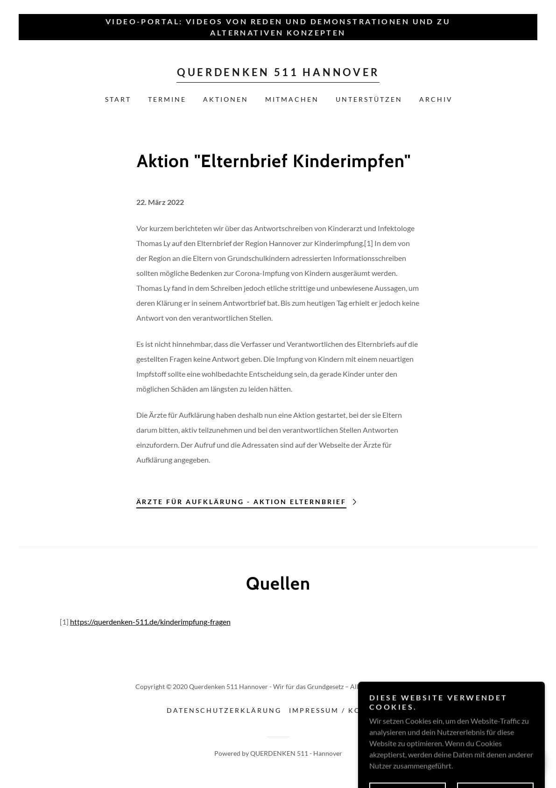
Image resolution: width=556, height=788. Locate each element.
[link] (278, 73)
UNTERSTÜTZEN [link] (369, 99)
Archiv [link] (436, 99)
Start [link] (118, 99)
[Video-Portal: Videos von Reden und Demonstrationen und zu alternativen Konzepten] (278, 27)
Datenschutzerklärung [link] (224, 710)
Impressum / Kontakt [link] (339, 710)
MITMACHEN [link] (292, 99)
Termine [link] (167, 99)
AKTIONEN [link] (225, 99)
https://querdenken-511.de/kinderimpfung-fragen (150, 621)
